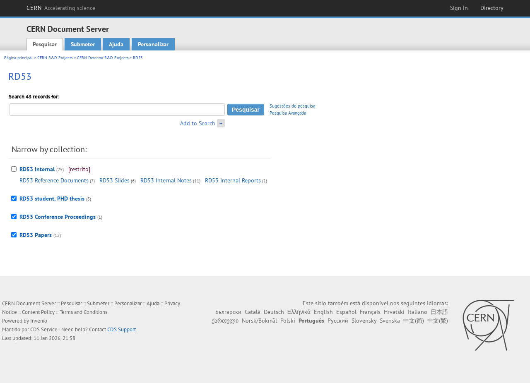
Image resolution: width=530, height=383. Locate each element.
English (323, 312)
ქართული (225, 320)
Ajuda (116, 44)
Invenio (38, 320)
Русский (338, 320)
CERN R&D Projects (54, 57)
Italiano (417, 312)
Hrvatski (394, 312)
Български (228, 312)
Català (252, 312)
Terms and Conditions (83, 312)
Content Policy (38, 312)
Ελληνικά (299, 312)
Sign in (459, 8)
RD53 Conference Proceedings (57, 216)
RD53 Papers (35, 235)
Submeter (83, 44)
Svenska (390, 320)
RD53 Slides (114, 180)
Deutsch (274, 312)
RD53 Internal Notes (166, 180)
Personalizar (153, 44)
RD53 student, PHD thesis (51, 198)
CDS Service (44, 329)
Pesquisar (45, 44)
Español (346, 312)
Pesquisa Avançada (288, 113)
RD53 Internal (37, 169)
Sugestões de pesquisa (292, 106)
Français (370, 312)
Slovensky (364, 320)
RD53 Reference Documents (54, 180)
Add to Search (197, 123)
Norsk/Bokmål (259, 320)
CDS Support (121, 329)
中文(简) (413, 320)
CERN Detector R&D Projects (102, 57)
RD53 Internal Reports (233, 180)
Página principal (18, 57)
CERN (60, 8)
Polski (287, 320)
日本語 (439, 312)
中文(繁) (437, 320)
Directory (492, 8)
